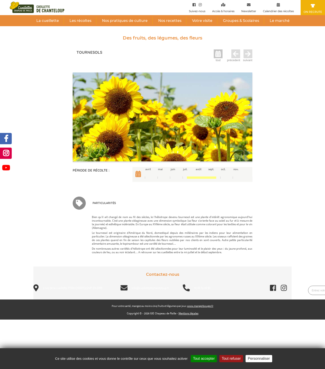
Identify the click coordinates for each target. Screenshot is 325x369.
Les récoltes (80, 21)
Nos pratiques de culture (125, 21)
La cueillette (47, 21)
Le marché (280, 21)
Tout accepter (204, 358)
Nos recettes (169, 21)
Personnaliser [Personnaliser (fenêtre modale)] (259, 358)
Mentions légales (188, 313)
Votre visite (202, 21)
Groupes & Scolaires (241, 21)
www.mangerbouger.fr (200, 306)
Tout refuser (231, 358)
